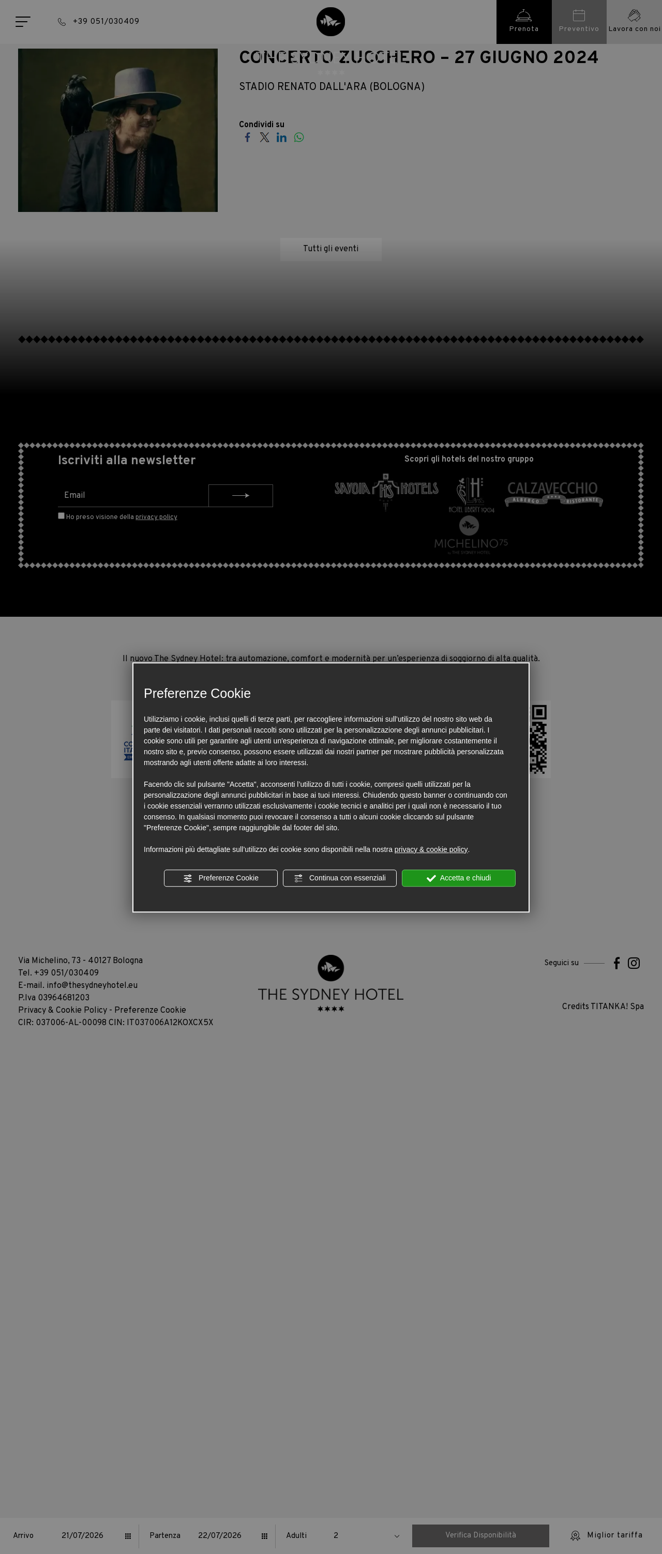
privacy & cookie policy (431, 849)
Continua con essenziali (340, 878)
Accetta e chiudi (459, 878)
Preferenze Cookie (221, 878)
